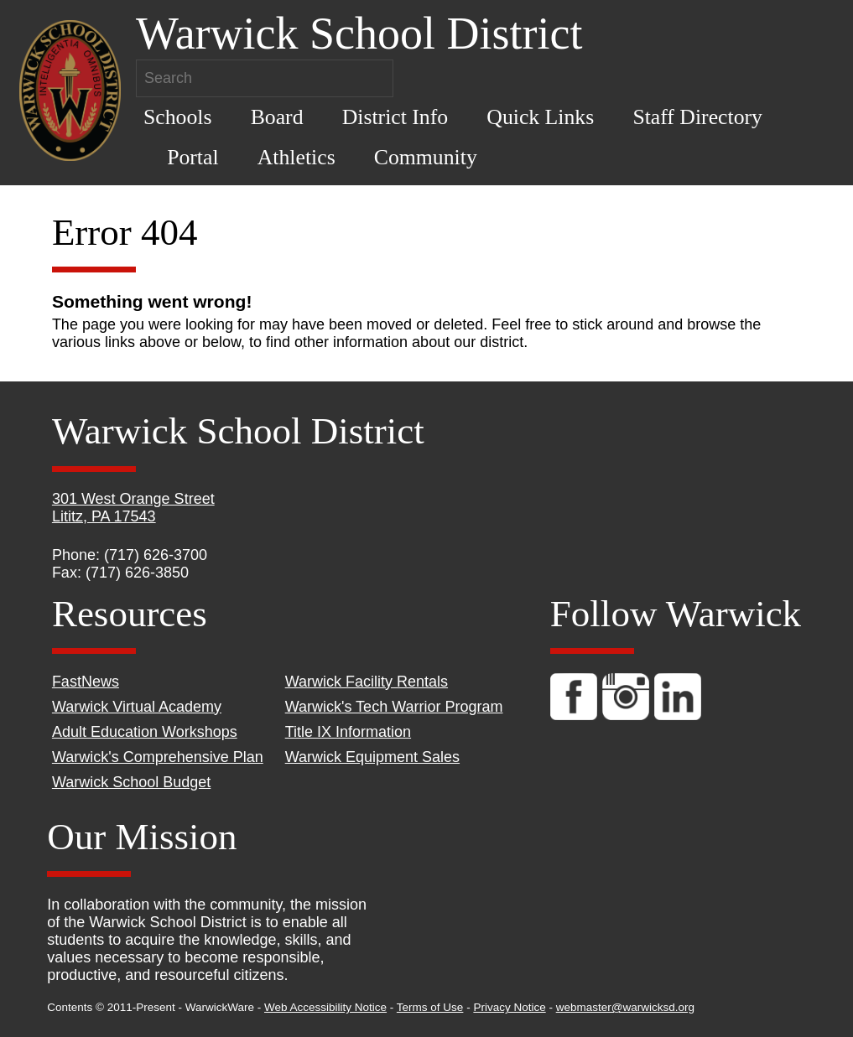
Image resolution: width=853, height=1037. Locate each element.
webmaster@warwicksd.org (625, 1007)
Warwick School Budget (131, 782)
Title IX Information (348, 731)
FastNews (85, 681)
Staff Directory (697, 117)
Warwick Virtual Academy (136, 706)
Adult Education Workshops (144, 731)
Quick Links (540, 117)
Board (277, 117)
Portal (192, 157)
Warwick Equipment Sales (372, 757)
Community (425, 157)
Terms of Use (430, 1007)
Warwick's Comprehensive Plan (157, 757)
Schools (177, 117)
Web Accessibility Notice (325, 1007)
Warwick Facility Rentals (366, 681)
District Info (395, 117)
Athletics (296, 157)
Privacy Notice (509, 1007)
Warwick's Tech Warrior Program (394, 706)
